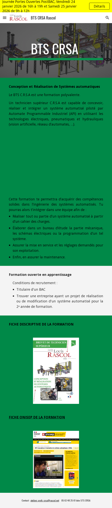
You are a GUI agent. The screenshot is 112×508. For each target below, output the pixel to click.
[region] (56, 6)
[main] (56, 50)
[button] (4, 17)
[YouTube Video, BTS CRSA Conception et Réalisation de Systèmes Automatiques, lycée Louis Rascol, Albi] (56, 162)
